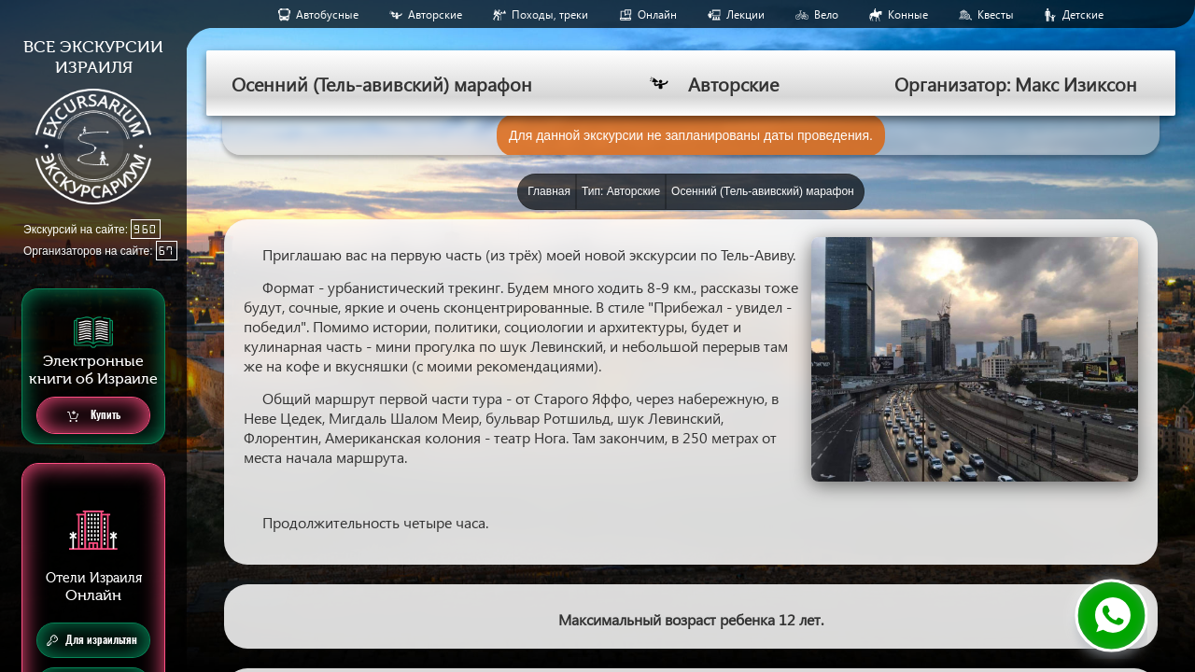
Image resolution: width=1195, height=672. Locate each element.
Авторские (435, 14)
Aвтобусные (327, 14)
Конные (908, 14)
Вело (826, 14)
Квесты (995, 14)
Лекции (745, 14)
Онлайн (657, 14)
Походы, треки (550, 14)
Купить (93, 416)
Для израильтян (92, 640)
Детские (1083, 14)
